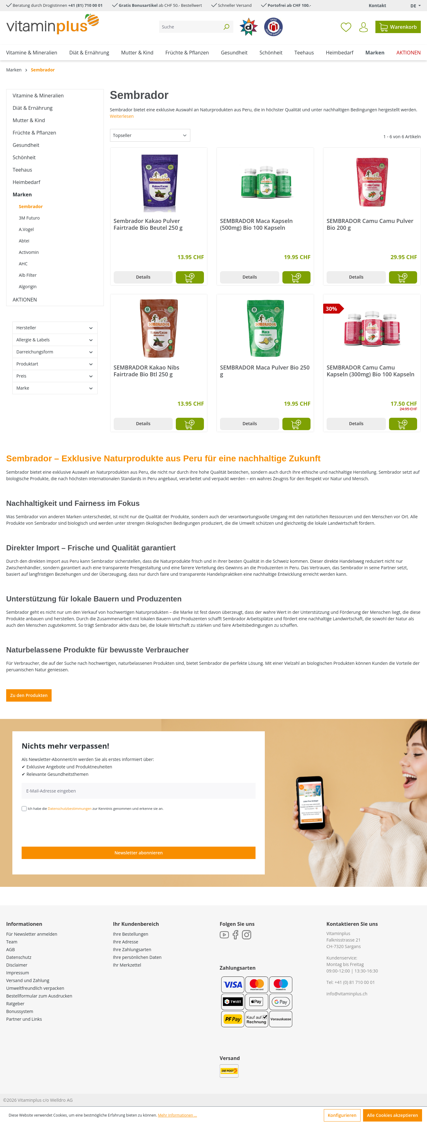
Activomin (29, 252)
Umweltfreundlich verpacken (35, 988)
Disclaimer (16, 965)
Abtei (24, 241)
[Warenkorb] (398, 27)
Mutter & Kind (29, 120)
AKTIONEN (25, 299)
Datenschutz (18, 957)
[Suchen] (226, 27)
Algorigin (27, 286)
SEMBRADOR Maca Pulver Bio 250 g (265, 371)
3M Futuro (29, 218)
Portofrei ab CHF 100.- (289, 5)
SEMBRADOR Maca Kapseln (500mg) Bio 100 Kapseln (256, 224)
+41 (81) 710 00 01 (85, 5)
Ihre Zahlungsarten (132, 949)
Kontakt (377, 5)
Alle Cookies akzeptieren (392, 1115)
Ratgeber (15, 1003)
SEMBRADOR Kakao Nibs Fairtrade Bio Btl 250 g (147, 371)
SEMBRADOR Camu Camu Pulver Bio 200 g (370, 224)
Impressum (17, 973)
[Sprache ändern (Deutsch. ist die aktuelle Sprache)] (411, 6)
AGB (10, 949)
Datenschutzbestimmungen (70, 808)
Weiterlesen (122, 116)
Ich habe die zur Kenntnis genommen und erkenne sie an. (96, 808)
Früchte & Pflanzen (34, 132)
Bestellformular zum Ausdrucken (39, 996)
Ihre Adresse (125, 942)
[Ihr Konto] (363, 27)
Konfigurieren (342, 1115)
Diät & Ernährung (33, 108)
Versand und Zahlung (27, 980)
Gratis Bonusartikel (138, 5)
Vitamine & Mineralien (38, 95)
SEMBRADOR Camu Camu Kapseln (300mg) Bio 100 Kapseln (370, 371)
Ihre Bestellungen (130, 934)
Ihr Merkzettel (127, 965)
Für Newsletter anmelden (31, 934)
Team (11, 942)
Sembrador (31, 206)
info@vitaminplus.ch (347, 994)
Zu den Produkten (29, 695)
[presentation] (69, 828)
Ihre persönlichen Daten (137, 957)
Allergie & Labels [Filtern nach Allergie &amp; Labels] (55, 340)
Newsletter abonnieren (138, 853)
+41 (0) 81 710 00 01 (355, 982)
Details (143, 277)
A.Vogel (26, 229)
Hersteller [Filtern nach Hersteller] (55, 328)
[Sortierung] (150, 135)
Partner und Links (24, 1019)
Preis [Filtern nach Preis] (55, 376)
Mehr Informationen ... (177, 1115)
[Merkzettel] (346, 27)
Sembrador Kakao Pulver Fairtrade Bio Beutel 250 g (148, 224)
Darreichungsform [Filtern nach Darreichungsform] (55, 352)
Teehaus (22, 169)
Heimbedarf (26, 182)
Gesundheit (26, 145)
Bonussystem (19, 1011)
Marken (22, 194)
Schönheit (24, 157)
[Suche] (189, 27)
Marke (55, 388)
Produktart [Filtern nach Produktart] (55, 364)
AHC (23, 264)
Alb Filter (27, 275)
